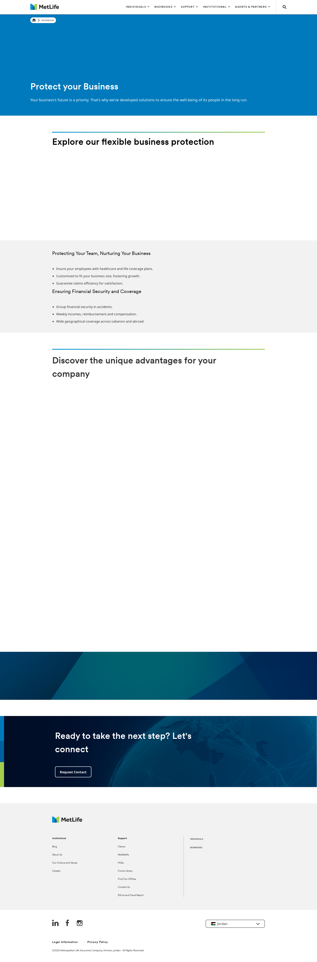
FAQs (121, 863)
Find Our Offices (127, 879)
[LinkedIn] (55, 923)
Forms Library (125, 871)
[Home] (34, 20)
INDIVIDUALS (196, 839)
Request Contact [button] (73, 772)
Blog (54, 847)
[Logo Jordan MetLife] (67, 822)
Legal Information (65, 942)
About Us (57, 855)
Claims (121, 847)
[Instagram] (79, 923)
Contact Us (124, 887)
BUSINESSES (196, 848)
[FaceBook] (67, 923)
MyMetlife (123, 855)
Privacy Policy (97, 942)
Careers (56, 871)
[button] (138, 7)
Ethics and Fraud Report (131, 895)
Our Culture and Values (64, 863)
